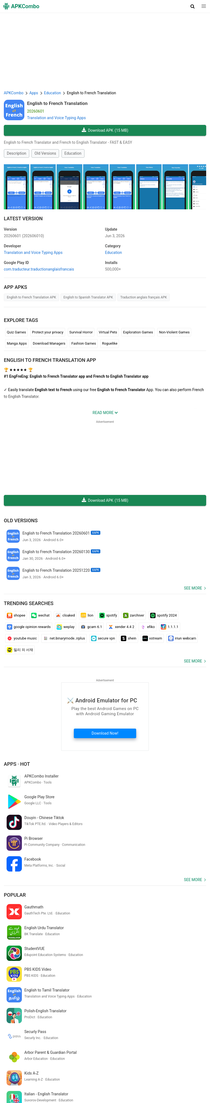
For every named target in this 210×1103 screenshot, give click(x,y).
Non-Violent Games (174, 332)
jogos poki (98, 1032)
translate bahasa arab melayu (64, 1023)
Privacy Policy (104, 1075)
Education (73, 153)
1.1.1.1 (170, 627)
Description (16, 153)
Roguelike (109, 343)
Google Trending (52, 1084)
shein (128, 638)
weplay (65, 627)
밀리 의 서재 (20, 650)
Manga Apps (17, 343)
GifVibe (102, 1084)
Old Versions (45, 153)
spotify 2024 (163, 615)
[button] (193, 6)
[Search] (200, 1052)
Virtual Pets (108, 332)
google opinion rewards (29, 627)
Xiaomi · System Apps (129, 1084)
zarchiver (133, 615)
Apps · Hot (17, 764)
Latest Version (23, 218)
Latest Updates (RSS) (23, 1092)
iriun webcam (182, 638)
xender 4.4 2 (121, 627)
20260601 (24, 236)
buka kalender (103, 1023)
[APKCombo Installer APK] (105, 987)
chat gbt (151, 1023)
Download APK (105, 130)
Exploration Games (138, 332)
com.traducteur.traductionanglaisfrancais (39, 269)
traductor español (20, 1032)
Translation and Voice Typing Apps (56, 118)
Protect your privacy (47, 332)
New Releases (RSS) (61, 1092)
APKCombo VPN (21, 1084)
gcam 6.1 (91, 627)
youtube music (22, 638)
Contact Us (160, 1075)
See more (193, 588)
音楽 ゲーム (47, 1032)
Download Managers (49, 343)
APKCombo (14, 93)
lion (87, 615)
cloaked (65, 615)
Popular (15, 853)
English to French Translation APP (50, 360)
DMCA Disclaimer (133, 1075)
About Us (58, 1075)
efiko (147, 627)
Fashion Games (83, 343)
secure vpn (103, 638)
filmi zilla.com (129, 1023)
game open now (73, 1032)
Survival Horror (81, 332)
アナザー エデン (174, 1023)
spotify (108, 615)
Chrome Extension (188, 1075)
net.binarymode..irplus (64, 638)
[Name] (100, 1052)
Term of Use (79, 1075)
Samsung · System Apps (171, 1084)
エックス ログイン (20, 1023)
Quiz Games (16, 332)
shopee (16, 615)
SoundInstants (80, 1084)
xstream (152, 638)
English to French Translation (57, 103)
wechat (40, 615)
